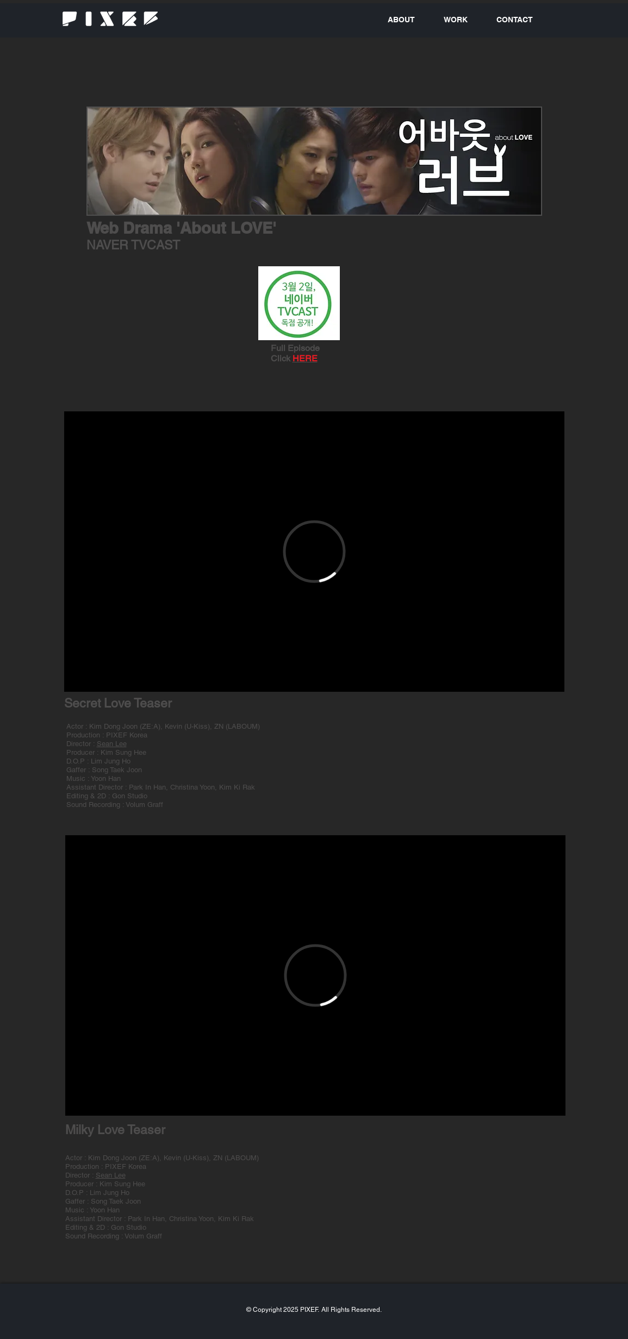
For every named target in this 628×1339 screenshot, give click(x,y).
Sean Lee (112, 744)
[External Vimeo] (314, 551)
